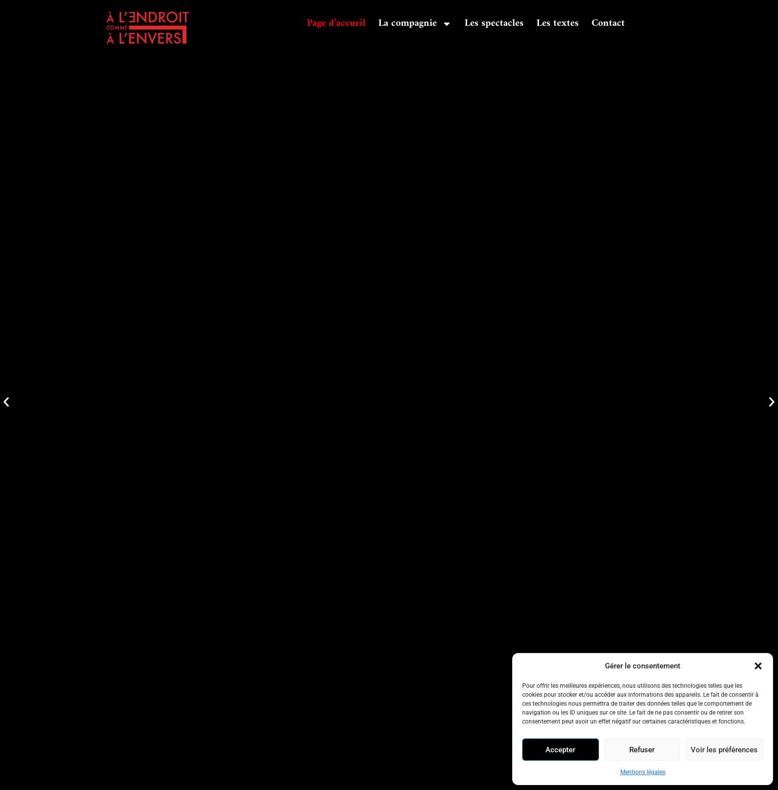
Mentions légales (642, 772)
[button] (758, 666)
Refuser (642, 749)
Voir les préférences (724, 749)
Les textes (558, 23)
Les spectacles (494, 23)
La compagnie (415, 24)
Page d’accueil (336, 23)
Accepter (560, 749)
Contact (608, 23)
